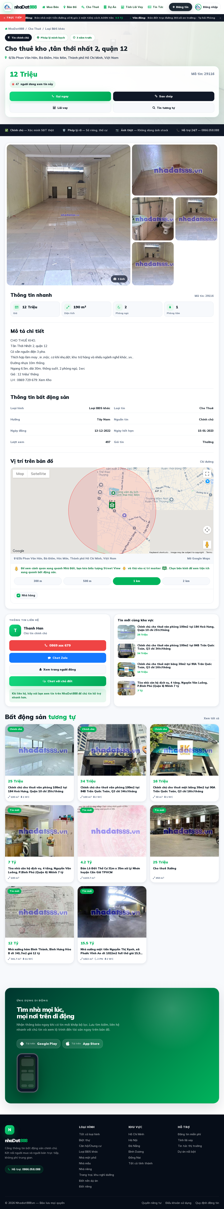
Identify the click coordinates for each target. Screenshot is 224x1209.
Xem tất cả (211, 718)
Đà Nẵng (134, 1146)
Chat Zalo (58, 658)
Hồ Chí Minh (136, 1134)
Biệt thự (84, 1140)
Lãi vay (60, 107)
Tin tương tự (164, 107)
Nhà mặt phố (87, 1157)
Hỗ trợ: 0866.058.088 (24, 1169)
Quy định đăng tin (207, 1202)
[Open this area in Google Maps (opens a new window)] (18, 551)
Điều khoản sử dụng (178, 1202)
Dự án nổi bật (187, 1151)
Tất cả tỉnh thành (141, 1163)
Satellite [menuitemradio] (38, 473)
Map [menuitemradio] (20, 473)
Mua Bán (50, 7)
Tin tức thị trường (190, 1146)
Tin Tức (155, 7)
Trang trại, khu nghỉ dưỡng (96, 1174)
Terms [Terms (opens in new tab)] (209, 552)
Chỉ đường (207, 461)
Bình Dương (136, 1151)
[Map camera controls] (207, 530)
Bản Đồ (70, 7)
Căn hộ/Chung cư (90, 1146)
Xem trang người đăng (57, 669)
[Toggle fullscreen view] (207, 474)
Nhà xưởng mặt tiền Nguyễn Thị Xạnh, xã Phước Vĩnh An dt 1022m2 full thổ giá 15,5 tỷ (110, 953)
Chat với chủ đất (57, 681)
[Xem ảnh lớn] (68, 215)
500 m (87, 581)
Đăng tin (180, 7)
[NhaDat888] (19, 6)
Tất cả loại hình (89, 1134)
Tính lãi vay (185, 1140)
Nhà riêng (85, 1169)
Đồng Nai (135, 1157)
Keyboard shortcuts (158, 552)
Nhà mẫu (85, 1163)
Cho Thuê (90, 7)
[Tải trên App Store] (82, 1043)
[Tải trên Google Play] (38, 1043)
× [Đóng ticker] (220, 18)
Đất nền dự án (88, 1180)
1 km (136, 581)
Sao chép (164, 96)
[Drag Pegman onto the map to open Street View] (207, 545)
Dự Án (110, 7)
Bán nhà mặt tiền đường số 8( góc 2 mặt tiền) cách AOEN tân (73, 17)
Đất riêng (85, 1186)
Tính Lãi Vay (132, 7)
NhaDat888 (14, 28)
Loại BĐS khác (88, 1151)
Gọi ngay (60, 96)
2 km (186, 581)
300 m (38, 581)
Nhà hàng (28, 595)
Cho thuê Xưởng (164, 868)
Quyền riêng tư (151, 1202)
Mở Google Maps (198, 558)
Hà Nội (133, 1140)
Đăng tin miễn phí (189, 1134)
